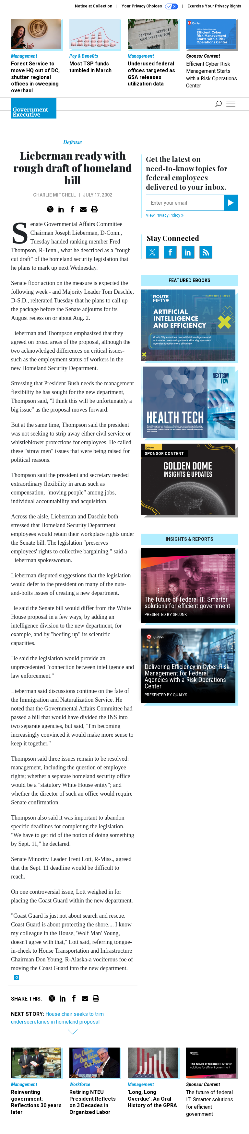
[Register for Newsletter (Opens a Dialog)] (231, 202)
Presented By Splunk (166, 614)
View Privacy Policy (165, 215)
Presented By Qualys (166, 695)
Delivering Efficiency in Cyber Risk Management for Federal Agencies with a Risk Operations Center (187, 676)
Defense (72, 142)
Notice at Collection (93, 6)
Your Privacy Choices (150, 6)
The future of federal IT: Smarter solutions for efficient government (187, 602)
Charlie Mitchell (54, 195)
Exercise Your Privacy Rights (214, 6)
